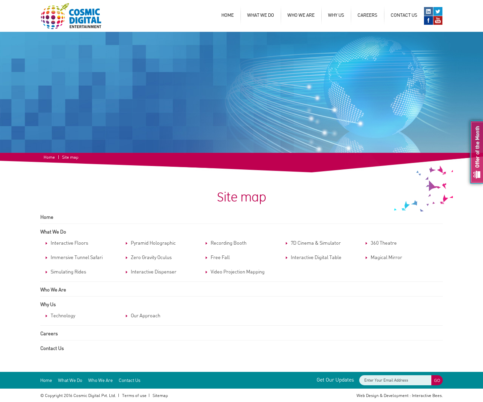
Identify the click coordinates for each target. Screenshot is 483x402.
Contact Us (404, 15)
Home (227, 15)
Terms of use (134, 395)
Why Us (48, 304)
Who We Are (301, 15)
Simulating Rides (68, 271)
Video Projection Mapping (238, 271)
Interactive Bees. (427, 395)
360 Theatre (384, 243)
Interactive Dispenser (153, 271)
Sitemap (160, 395)
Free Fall (220, 257)
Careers (367, 15)
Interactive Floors (69, 243)
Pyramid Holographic (153, 243)
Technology (63, 315)
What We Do (260, 15)
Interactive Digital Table (316, 257)
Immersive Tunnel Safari (77, 257)
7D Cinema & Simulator (316, 243)
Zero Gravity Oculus (151, 257)
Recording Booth (229, 243)
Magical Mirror (386, 257)
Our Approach (145, 315)
